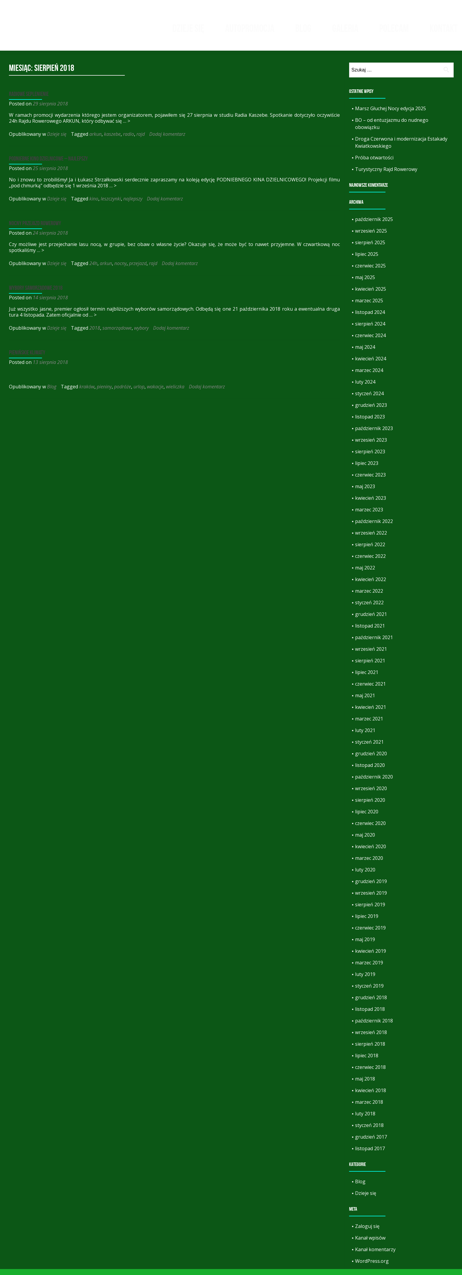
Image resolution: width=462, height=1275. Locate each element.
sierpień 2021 (370, 666)
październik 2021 (374, 643)
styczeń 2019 (369, 991)
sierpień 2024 (370, 329)
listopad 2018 (370, 1015)
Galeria (345, 28)
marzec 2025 (369, 306)
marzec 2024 (369, 376)
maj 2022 (365, 573)
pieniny (104, 392)
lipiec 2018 (366, 1061)
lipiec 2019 (366, 922)
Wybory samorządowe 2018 (36, 293)
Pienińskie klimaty (27, 358)
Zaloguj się (367, 1232)
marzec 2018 (369, 1108)
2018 (94, 334)
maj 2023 (365, 492)
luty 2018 (365, 1119)
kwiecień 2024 (370, 364)
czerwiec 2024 (370, 341)
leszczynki (111, 204)
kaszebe (112, 140)
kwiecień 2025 (370, 295)
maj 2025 (365, 283)
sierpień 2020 (370, 806)
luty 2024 (365, 387)
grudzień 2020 (371, 759)
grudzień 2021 (371, 620)
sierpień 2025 (370, 248)
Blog (303, 28)
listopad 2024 (370, 318)
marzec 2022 (369, 597)
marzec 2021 (369, 724)
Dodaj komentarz (167, 140)
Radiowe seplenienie (29, 99)
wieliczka (175, 392)
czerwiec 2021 (370, 689)
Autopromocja (249, 28)
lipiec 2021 (366, 678)
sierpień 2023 (370, 457)
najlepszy (132, 204)
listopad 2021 (370, 631)
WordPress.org (372, 1267)
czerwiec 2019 (370, 933)
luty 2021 (365, 736)
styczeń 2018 (369, 1131)
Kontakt (444, 28)
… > (126, 127)
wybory (141, 334)
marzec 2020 (369, 864)
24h (93, 269)
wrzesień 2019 (371, 899)
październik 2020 (374, 782)
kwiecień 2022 (370, 585)
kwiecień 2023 (370, 504)
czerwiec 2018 (370, 1073)
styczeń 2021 (369, 748)
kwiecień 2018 (370, 1096)
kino (93, 204)
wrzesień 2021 (371, 655)
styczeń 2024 (369, 399)
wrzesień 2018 (371, 1038)
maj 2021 (365, 701)
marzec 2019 (369, 968)
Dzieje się (188, 28)
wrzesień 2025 (371, 236)
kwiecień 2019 (370, 957)
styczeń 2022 (369, 608)
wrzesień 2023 (371, 446)
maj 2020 (365, 840)
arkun (95, 140)
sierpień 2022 (370, 550)
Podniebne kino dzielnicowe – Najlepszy (48, 164)
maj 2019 (365, 945)
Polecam (394, 28)
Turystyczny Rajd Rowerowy (386, 175)
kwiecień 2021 (370, 713)
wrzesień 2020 (371, 794)
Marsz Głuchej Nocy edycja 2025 (390, 114)
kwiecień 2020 (370, 852)
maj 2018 (365, 1084)
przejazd (138, 269)
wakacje (155, 392)
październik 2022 (374, 527)
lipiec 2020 (366, 817)
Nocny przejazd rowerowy (35, 229)
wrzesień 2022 (371, 538)
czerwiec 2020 (370, 829)
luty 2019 (365, 980)
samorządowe (117, 334)
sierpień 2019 (370, 910)
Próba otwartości (374, 163)
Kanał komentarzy (375, 1255)
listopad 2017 (370, 1154)
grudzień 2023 (371, 411)
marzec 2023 (369, 515)
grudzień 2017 (371, 1142)
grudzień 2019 (371, 887)
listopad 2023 (370, 422)
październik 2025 (374, 225)
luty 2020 (365, 875)
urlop (138, 392)
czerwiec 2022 (370, 562)
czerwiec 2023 (370, 480)
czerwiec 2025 (370, 271)
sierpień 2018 (370, 1050)
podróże (122, 392)
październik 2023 (374, 434)
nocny (120, 269)
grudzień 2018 (371, 1003)
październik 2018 (374, 1026)
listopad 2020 (370, 771)
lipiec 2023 (366, 469)
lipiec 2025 (366, 260)
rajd (140, 140)
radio (128, 140)
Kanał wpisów (370, 1243)
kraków (86, 392)
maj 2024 (365, 353)
